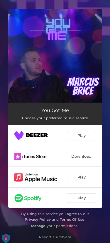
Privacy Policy (38, 219)
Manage (38, 226)
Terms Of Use (72, 219)
